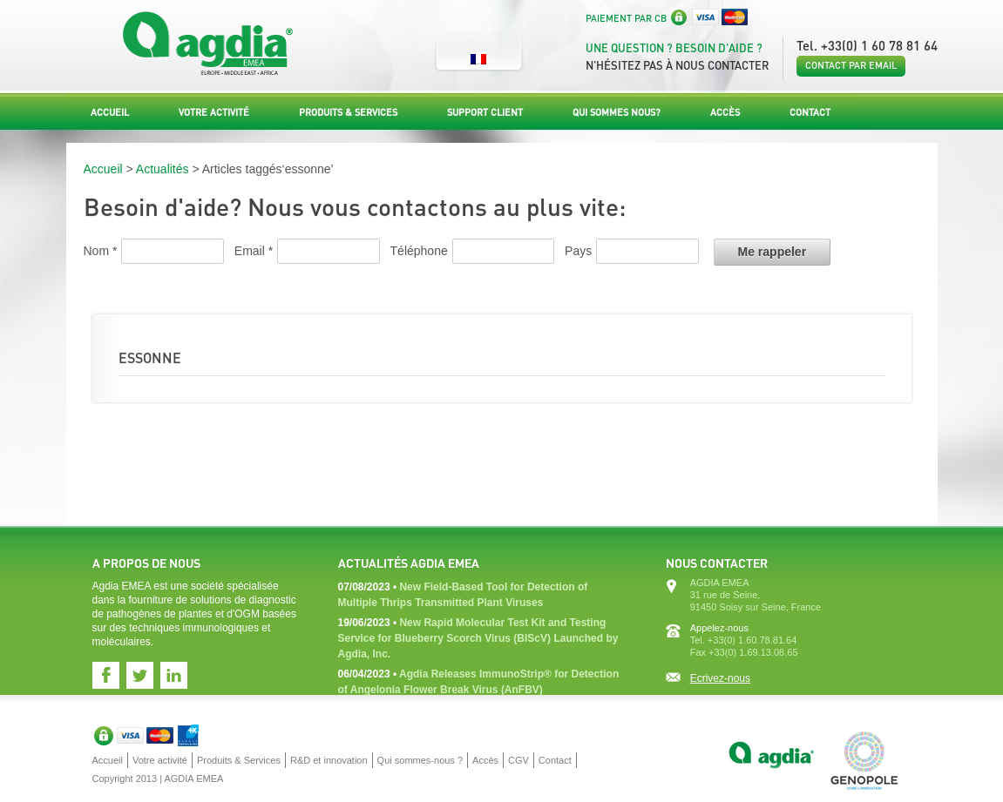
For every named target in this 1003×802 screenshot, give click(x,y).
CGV (518, 760)
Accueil (110, 112)
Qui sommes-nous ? (420, 760)
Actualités (162, 169)
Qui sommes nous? (617, 112)
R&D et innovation (329, 760)
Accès (725, 112)
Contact (810, 112)
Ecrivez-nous (720, 678)
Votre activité (214, 112)
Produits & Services (348, 112)
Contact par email (851, 65)
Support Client (485, 112)
